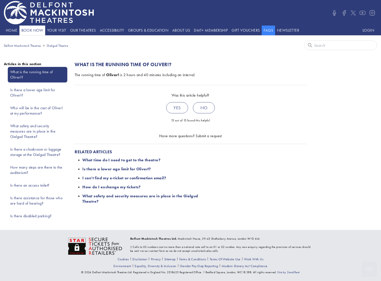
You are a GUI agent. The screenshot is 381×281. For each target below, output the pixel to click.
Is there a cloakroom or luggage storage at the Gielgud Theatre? (35, 152)
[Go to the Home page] (11, 30)
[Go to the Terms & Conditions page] (192, 259)
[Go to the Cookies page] (123, 259)
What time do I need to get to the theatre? (121, 160)
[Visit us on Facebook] (344, 13)
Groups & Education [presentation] (148, 30)
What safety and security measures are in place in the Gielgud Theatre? (32, 131)
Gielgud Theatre (57, 46)
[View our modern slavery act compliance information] (245, 265)
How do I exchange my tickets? (111, 187)
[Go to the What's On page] (32, 30)
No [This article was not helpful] (204, 107)
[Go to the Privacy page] (156, 259)
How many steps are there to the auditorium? (36, 170)
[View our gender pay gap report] (199, 265)
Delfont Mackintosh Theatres (22, 46)
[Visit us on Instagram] (372, 13)
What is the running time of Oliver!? (31, 74)
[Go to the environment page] (122, 265)
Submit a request (209, 135)
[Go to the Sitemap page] (170, 259)
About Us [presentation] (181, 30)
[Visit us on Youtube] (362, 13)
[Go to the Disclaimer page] (139, 259)
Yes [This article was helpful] (177, 107)
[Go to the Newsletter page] (288, 30)
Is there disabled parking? (31, 215)
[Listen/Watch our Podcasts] (334, 13)
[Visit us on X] (353, 13)
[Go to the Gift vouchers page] (246, 30)
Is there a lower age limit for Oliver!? (32, 92)
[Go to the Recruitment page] (253, 259)
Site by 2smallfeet (288, 272)
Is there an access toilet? (29, 185)
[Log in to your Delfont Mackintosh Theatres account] (368, 30)
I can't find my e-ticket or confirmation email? (124, 178)
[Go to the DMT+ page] (211, 30)
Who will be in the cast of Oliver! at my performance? (36, 110)
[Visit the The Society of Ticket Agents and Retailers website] (95, 246)
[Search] (340, 45)
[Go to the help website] (268, 30)
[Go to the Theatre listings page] (83, 30)
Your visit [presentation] (56, 30)
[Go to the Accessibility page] (112, 30)
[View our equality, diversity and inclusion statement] (155, 265)
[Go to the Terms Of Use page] (225, 259)
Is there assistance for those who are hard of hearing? (36, 200)
